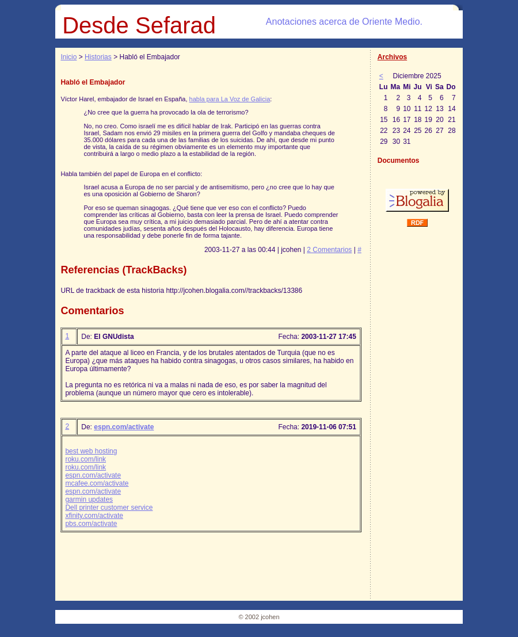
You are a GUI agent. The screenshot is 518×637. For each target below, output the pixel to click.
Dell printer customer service (109, 508)
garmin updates (89, 499)
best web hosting (91, 451)
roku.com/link (85, 459)
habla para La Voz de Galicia (230, 99)
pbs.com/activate (91, 524)
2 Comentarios (329, 250)
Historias (98, 57)
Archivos (392, 57)
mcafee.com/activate (96, 483)
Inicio (68, 57)
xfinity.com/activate (94, 516)
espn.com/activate (124, 427)
